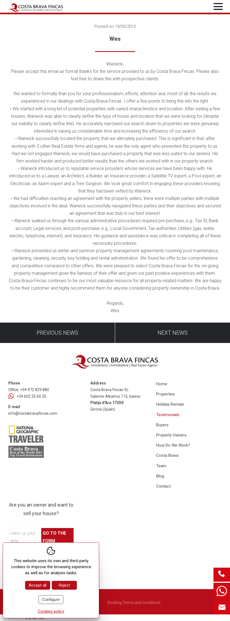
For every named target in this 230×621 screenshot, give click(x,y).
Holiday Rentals (170, 404)
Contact (163, 486)
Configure (51, 599)
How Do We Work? (173, 445)
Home (161, 383)
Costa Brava (167, 455)
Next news (173, 332)
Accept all (38, 585)
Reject (64, 585)
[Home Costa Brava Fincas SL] (43, 7)
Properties (165, 394)
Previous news (57, 332)
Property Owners (171, 435)
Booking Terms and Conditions (134, 602)
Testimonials (167, 414)
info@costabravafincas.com (32, 413)
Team (161, 465)
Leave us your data (23, 537)
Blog (160, 476)
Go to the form (54, 537)
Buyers (162, 424)
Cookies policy (51, 611)
